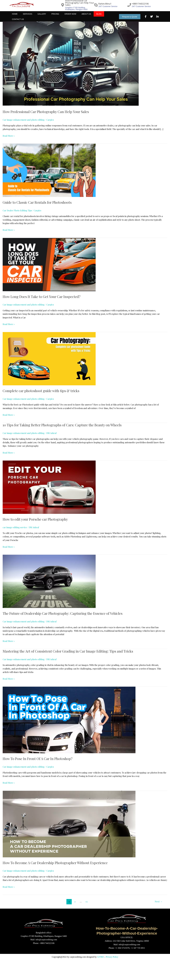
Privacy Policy (112, 957)
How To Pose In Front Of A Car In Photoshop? (37, 758)
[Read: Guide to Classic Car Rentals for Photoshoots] (49, 170)
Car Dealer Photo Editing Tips (17, 210)
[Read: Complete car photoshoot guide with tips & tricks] (49, 358)
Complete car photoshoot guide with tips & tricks (41, 390)
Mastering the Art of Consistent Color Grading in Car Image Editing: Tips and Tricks (68, 651)
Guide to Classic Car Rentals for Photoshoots (37, 202)
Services (27, 17)
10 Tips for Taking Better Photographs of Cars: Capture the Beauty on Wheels (62, 425)
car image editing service (15, 527)
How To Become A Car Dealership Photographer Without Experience (55, 862)
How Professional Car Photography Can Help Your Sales (46, 111)
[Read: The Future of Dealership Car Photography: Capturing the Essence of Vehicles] (49, 581)
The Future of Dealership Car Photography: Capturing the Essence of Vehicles (62, 613)
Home (15, 17)
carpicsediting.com (78, 957)
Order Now (70, 17)
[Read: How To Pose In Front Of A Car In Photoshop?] (69, 719)
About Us (86, 17)
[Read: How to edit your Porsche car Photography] (49, 486)
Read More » (9, 135)
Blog (98, 17)
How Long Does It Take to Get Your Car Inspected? (41, 296)
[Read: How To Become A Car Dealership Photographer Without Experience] (69, 823)
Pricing (55, 17)
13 (87, 901)
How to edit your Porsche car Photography (35, 519)
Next (158, 901)
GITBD (100, 957)
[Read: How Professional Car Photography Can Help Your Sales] (71, 63)
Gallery (42, 17)
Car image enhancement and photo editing (23, 119)
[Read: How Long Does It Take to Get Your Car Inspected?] (49, 264)
